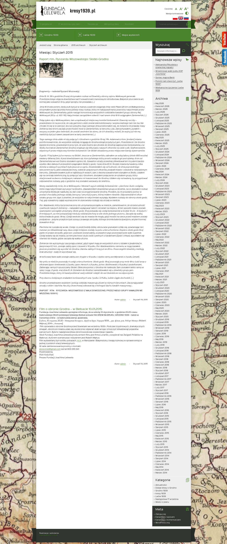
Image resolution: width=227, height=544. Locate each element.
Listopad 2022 (162, 222)
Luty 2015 (159, 444)
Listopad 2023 (162, 188)
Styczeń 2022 (161, 251)
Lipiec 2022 (160, 234)
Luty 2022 (160, 248)
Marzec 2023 (161, 211)
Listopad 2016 (162, 393)
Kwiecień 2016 (162, 410)
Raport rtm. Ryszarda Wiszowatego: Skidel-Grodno (74, 59)
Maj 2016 (159, 407)
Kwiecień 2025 (162, 140)
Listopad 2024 (162, 154)
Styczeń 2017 (161, 390)
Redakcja (93, 24)
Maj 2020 (159, 308)
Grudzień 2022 (162, 220)
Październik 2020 (163, 293)
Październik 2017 (163, 379)
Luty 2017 (159, 387)
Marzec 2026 (161, 109)
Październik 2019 (163, 325)
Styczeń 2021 (161, 285)
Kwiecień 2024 (162, 174)
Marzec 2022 (161, 245)
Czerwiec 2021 (162, 271)
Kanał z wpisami (165, 517)
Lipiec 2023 (160, 200)
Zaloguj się (160, 514)
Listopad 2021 (161, 256)
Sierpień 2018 (161, 359)
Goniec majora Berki (165, 77)
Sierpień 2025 (162, 129)
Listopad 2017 (161, 376)
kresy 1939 (160, 493)
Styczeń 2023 (162, 217)
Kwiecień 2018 (162, 364)
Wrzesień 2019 (162, 328)
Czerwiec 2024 (162, 168)
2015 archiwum (78, 45)
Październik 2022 (163, 225)
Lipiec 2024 (160, 166)
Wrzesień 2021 (162, 262)
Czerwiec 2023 (162, 203)
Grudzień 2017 (162, 373)
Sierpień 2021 (161, 265)
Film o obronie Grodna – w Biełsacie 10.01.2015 (70, 309)
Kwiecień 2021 (162, 276)
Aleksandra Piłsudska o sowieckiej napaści (166, 66)
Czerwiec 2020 (162, 305)
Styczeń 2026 (162, 114)
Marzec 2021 (161, 279)
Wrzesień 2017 (162, 381)
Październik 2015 (163, 421)
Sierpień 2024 (162, 163)
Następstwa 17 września (166, 499)
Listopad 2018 (162, 350)
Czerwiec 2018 (162, 362)
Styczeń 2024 (161, 183)
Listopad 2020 (162, 291)
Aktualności (161, 485)
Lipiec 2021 (160, 268)
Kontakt (129, 24)
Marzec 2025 (161, 143)
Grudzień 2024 (162, 151)
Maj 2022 (159, 239)
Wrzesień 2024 (162, 160)
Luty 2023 (160, 214)
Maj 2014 (159, 467)
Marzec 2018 (161, 367)
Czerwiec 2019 (162, 336)
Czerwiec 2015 (162, 433)
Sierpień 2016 (161, 401)
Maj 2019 (159, 339)
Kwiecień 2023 (162, 208)
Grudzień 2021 (162, 254)
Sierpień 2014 (161, 458)
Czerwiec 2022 (162, 237)
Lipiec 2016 (160, 404)
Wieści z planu (162, 502)
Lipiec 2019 (160, 333)
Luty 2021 (159, 282)
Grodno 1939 (51, 34)
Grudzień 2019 (162, 319)
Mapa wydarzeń (130, 34)
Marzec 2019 (161, 342)
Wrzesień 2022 (162, 228)
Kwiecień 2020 (162, 311)
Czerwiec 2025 (162, 134)
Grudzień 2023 (162, 185)
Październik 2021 (163, 259)
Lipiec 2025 (160, 132)
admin (123, 299)
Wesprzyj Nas (111, 24)
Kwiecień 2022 (162, 242)
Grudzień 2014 (162, 450)
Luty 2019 (159, 345)
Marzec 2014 (161, 472)
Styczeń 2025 (162, 149)
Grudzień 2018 (162, 347)
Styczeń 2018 (161, 370)
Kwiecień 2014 (162, 469)
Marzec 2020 (161, 313)
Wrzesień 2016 (162, 399)
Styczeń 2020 (162, 316)
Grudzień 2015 (162, 416)
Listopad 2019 (162, 322)
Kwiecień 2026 (162, 106)
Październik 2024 (163, 157)
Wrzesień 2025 (162, 126)
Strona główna (61, 45)
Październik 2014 (163, 452)
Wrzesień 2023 (162, 194)
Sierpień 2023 (162, 197)
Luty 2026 (160, 112)
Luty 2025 (160, 146)
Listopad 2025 (162, 120)
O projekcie (46, 24)
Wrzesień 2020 (162, 296)
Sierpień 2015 (161, 427)
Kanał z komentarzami (168, 519)
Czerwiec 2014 (162, 464)
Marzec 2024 (161, 177)
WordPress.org (162, 522)
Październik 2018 (163, 353)
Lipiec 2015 (160, 430)
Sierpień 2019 (161, 330)
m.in (79, 340)
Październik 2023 (163, 191)
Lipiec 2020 (160, 302)
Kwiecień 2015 (162, 438)
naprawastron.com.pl (48, 535)
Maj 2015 (159, 435)
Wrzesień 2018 (162, 356)
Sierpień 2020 (162, 299)
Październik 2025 (163, 123)
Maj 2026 (159, 103)
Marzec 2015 (161, 441)
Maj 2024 (159, 171)
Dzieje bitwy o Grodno (166, 487)
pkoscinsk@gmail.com (50, 349)
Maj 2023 (159, 205)
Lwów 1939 (89, 34)
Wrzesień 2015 (162, 424)
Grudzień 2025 (162, 117)
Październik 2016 (163, 396)
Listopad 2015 (162, 418)
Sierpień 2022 (162, 231)
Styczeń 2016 (161, 413)
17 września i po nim (69, 24)
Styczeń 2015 (161, 447)
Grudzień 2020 (162, 288)
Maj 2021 (159, 273)
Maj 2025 (159, 137)
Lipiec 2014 (160, 461)
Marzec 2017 (161, 384)
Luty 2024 (160, 180)
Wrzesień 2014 (162, 455)
